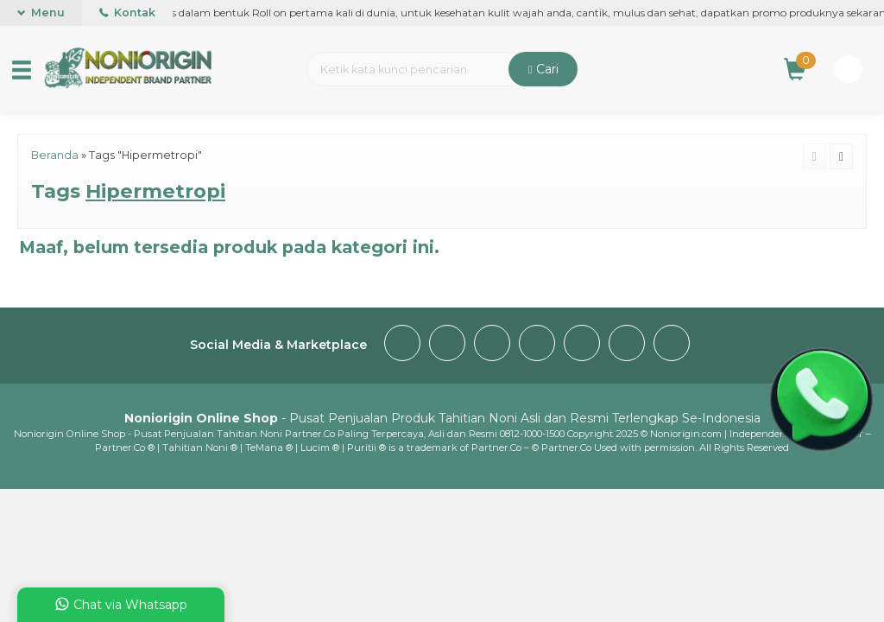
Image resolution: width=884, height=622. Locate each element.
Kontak (127, 12)
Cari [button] (543, 69)
